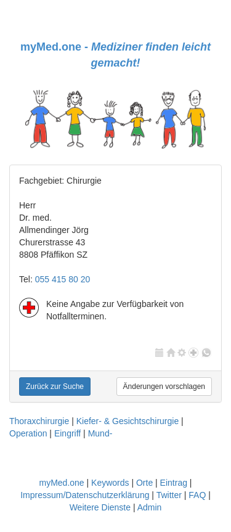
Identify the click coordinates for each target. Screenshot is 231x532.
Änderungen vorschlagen (164, 386)
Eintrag (173, 483)
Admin (149, 507)
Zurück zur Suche (55, 386)
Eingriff (67, 433)
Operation (28, 433)
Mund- (100, 433)
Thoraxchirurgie (39, 421)
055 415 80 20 (63, 279)
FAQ (197, 495)
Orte (144, 483)
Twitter (169, 495)
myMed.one (61, 483)
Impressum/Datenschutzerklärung (84, 495)
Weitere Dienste (100, 507)
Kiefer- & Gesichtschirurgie (127, 421)
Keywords (110, 483)
